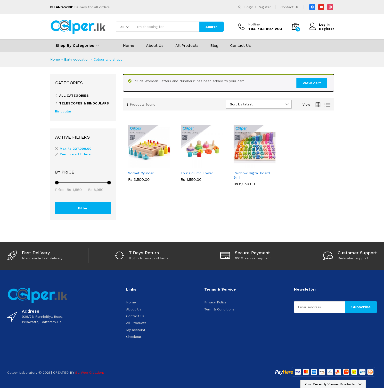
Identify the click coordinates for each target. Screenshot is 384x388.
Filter (83, 208)
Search (211, 27)
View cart (311, 83)
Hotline (254, 24)
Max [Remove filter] (75, 148)
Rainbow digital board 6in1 (252, 175)
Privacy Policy (215, 302)
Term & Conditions (219, 309)
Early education (77, 59)
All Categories (74, 95)
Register (264, 7)
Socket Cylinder (141, 173)
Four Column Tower (197, 173)
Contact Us (289, 7)
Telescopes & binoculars (84, 103)
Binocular (63, 111)
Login (248, 7)
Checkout (133, 337)
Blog (214, 46)
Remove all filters (75, 154)
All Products (186, 46)
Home (128, 46)
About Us (154, 46)
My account (135, 330)
